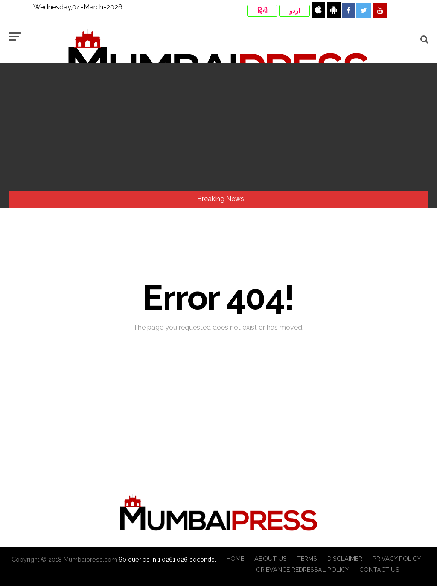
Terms (307, 558)
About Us (270, 558)
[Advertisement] (218, 127)
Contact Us (379, 569)
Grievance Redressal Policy (302, 569)
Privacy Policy (397, 558)
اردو (294, 11)
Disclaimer (344, 558)
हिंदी (262, 11)
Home (235, 558)
